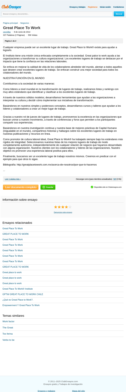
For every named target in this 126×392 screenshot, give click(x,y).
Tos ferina (7, 333)
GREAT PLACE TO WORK (15, 234)
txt (114, 179)
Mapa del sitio (78, 391)
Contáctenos (118, 7)
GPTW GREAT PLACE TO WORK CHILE (22, 294)
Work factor (8, 321)
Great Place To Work (12, 228)
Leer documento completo (20, 187)
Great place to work (12, 272)
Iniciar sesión (105, 7)
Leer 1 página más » (13, 179)
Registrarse (92, 7)
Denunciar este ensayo (63, 212)
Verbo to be (8, 340)
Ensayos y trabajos (77, 7)
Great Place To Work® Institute (17, 289)
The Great (7, 327)
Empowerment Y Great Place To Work (21, 305)
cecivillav (7, 32)
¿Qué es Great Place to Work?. (17, 300)
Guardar (48, 187)
